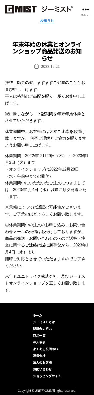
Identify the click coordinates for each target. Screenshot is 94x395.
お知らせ (47, 20)
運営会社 (39, 355)
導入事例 (39, 342)
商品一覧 (39, 335)
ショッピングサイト (47, 376)
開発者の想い (42, 328)
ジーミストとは (44, 322)
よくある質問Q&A (45, 349)
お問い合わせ (42, 369)
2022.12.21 (50, 66)
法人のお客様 (42, 362)
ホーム (37, 315)
